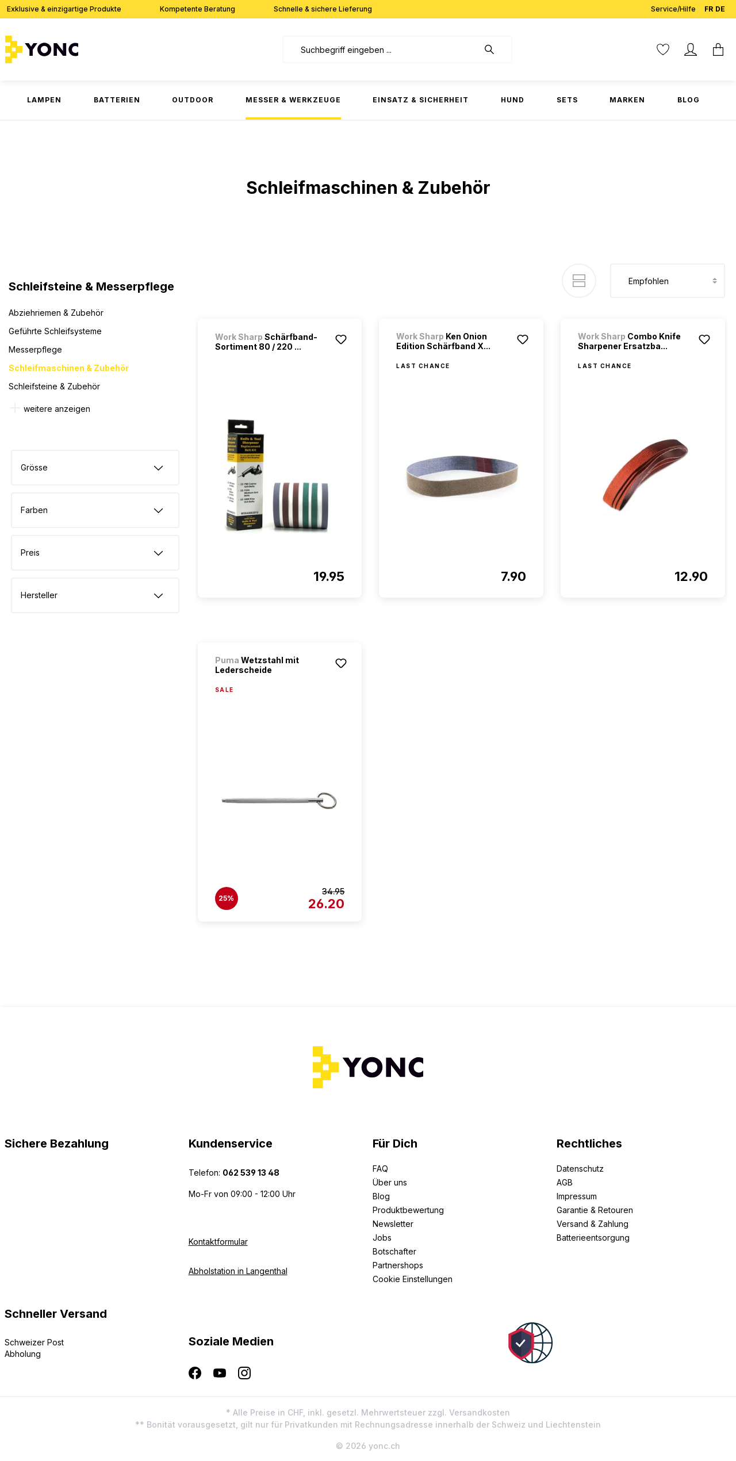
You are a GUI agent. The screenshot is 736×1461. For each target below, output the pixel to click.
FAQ (380, 1168)
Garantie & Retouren (595, 1210)
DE (720, 6)
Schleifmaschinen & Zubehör (69, 368)
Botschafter (394, 1251)
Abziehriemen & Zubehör (56, 313)
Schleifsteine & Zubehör (54, 386)
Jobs (382, 1237)
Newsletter (393, 1224)
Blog (381, 1196)
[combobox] (380, 49)
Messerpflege (35, 349)
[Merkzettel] (663, 49)
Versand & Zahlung (592, 1224)
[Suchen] (495, 49)
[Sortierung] (667, 280)
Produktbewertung (408, 1210)
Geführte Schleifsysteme (55, 331)
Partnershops (398, 1265)
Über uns (390, 1182)
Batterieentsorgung (593, 1237)
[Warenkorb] (718, 49)
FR (708, 6)
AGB (565, 1182)
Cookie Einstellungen (413, 1279)
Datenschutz (580, 1168)
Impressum (577, 1196)
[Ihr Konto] (690, 49)
